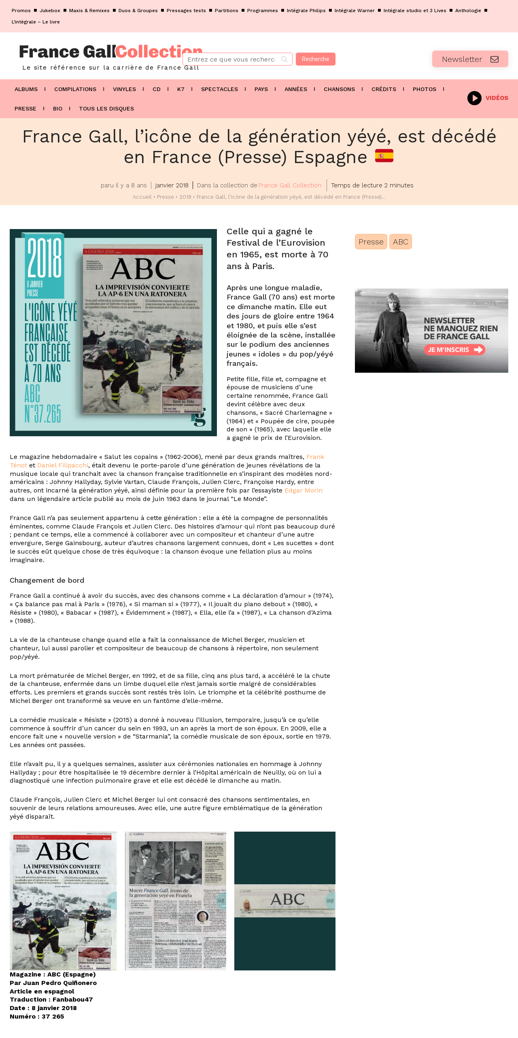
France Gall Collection (290, 185)
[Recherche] (315, 59)
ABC (400, 241)
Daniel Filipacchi (62, 465)
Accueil (142, 197)
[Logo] (86, 55)
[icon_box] (487, 97)
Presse (165, 197)
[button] (63, 901)
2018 (185, 197)
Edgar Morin (303, 490)
